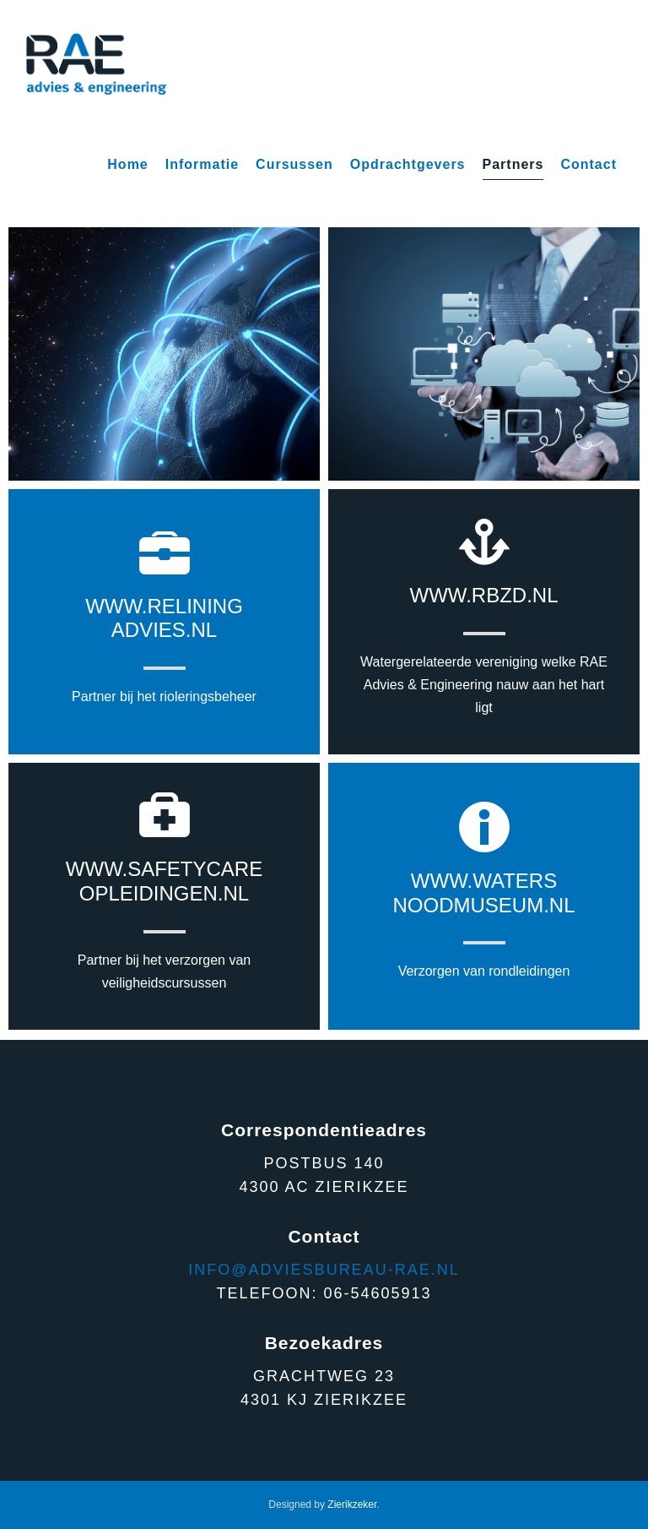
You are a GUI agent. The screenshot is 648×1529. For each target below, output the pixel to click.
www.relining (164, 606)
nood (422, 905)
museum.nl (514, 905)
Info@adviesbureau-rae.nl (323, 1269)
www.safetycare (164, 868)
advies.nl (164, 629)
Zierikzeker (351, 1504)
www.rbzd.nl (484, 595)
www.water (477, 880)
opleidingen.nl (164, 893)
